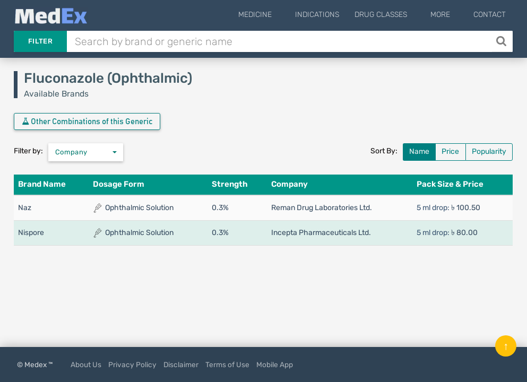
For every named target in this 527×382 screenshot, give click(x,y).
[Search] (502, 41)
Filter (40, 41)
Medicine (279, 14)
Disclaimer (180, 364)
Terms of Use (227, 364)
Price (450, 151)
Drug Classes (396, 14)
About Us (86, 364)
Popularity (489, 151)
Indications (333, 14)
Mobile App (274, 364)
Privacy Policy (132, 364)
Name (419, 151)
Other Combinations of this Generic (87, 121)
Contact (489, 14)
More (448, 14)
